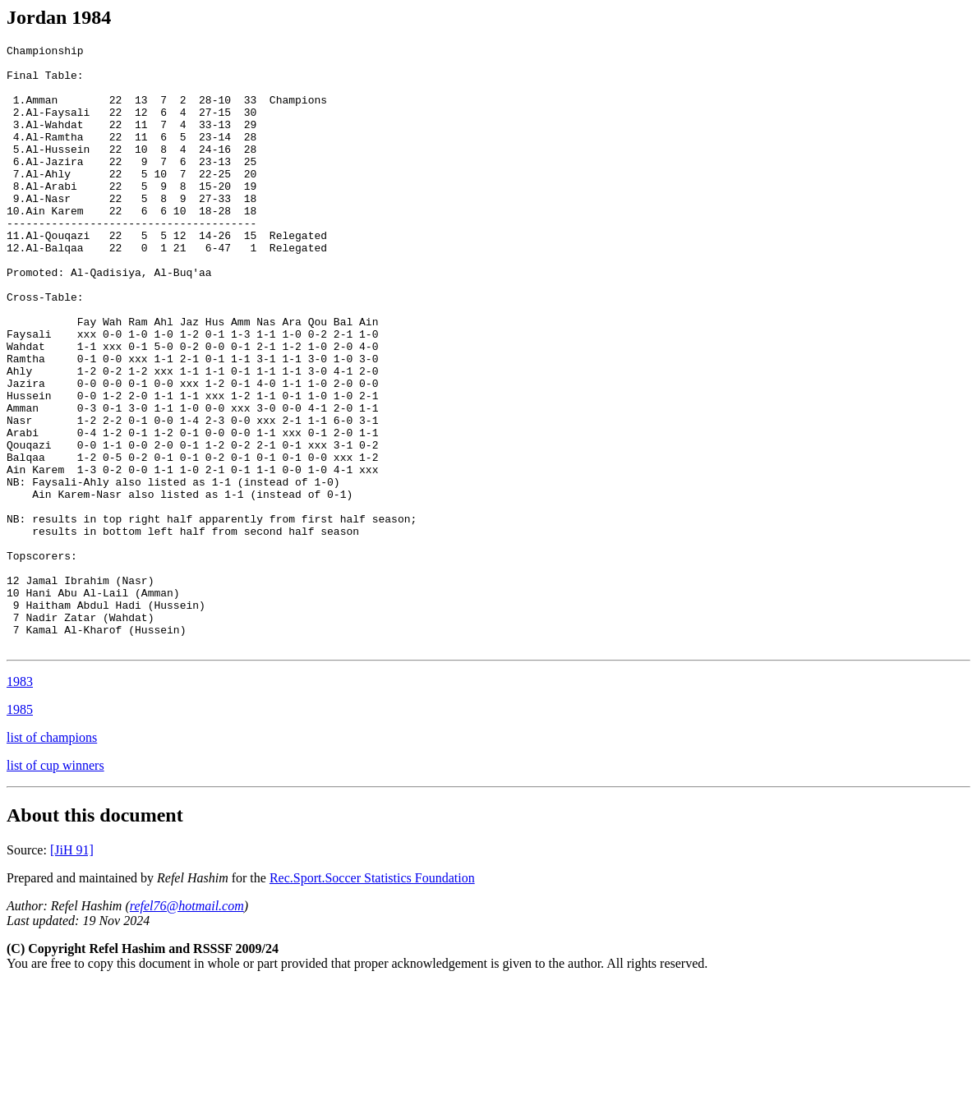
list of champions (52, 858)
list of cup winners (55, 886)
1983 (20, 802)
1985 (20, 830)
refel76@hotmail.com (187, 1027)
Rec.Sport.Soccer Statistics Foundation (372, 999)
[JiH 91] (72, 971)
